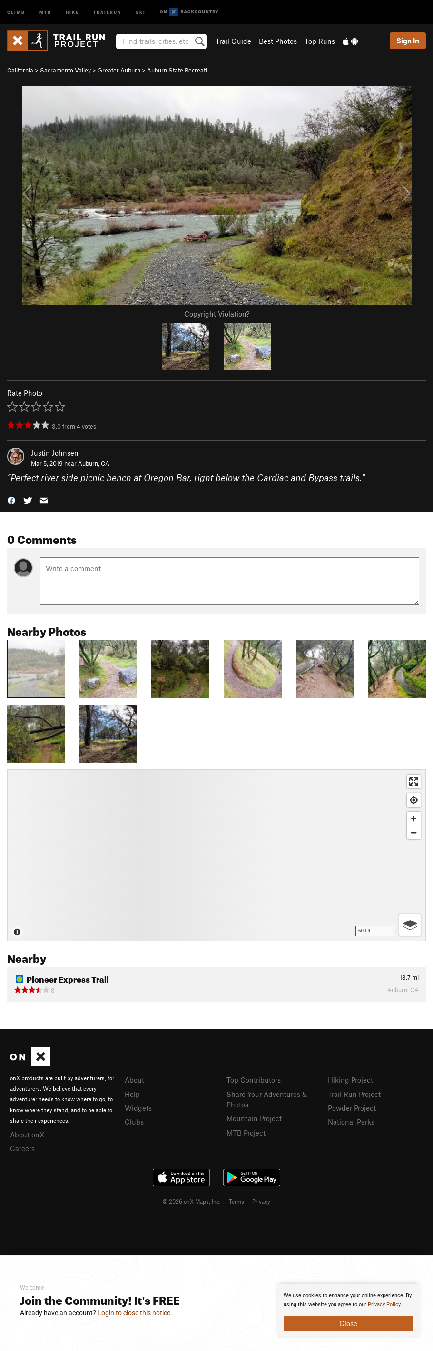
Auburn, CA (93, 463)
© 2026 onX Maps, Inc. (192, 1201)
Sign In (407, 40)
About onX (27, 1134)
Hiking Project (350, 1079)
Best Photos (278, 41)
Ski (141, 12)
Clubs (134, 1121)
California (20, 70)
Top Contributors (253, 1079)
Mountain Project (254, 1118)
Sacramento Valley (65, 70)
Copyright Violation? (216, 313)
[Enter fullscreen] (414, 781)
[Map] (216, 855)
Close (348, 1323)
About (134, 1079)
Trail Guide (233, 41)
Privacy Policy (384, 1304)
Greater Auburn (119, 70)
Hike (72, 12)
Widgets (138, 1108)
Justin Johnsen (55, 453)
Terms (236, 1201)
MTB (45, 12)
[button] (11, 499)
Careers (22, 1148)
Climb (16, 12)
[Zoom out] (414, 832)
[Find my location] (414, 800)
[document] (348, 1311)
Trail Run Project (354, 1094)
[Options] (410, 925)
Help (132, 1094)
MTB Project (246, 1132)
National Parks (351, 1121)
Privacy (261, 1201)
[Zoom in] (414, 819)
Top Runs (320, 41)
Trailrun (107, 12)
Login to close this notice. (135, 1313)
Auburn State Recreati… (179, 70)
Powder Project (352, 1108)
